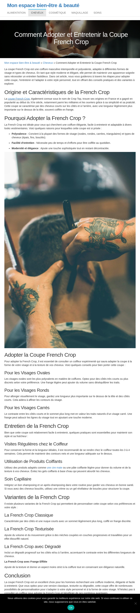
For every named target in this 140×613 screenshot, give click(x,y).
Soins (98, 13)
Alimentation (16, 13)
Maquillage (79, 13)
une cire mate (54, 469)
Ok (70, 607)
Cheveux (37, 13)
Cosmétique (57, 13)
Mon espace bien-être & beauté (43, 5)
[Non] (135, 603)
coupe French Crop (19, 100)
